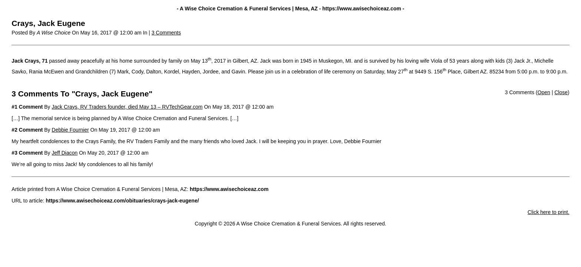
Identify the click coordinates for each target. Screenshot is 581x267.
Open (544, 92)
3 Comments (166, 33)
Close (561, 92)
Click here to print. (549, 212)
